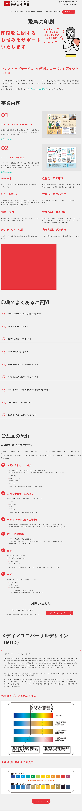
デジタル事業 (30, 11)
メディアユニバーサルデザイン (37, 88)
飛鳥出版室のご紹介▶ (39, 777)
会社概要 (48, 11)
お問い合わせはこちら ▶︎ (58, 589)
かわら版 (43, 798)
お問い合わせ (68, 11)
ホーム (11, 11)
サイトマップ (51, 798)
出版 (22, 11)
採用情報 (56, 11)
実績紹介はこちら (6, 138)
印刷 (16, 11)
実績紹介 (39, 11)
